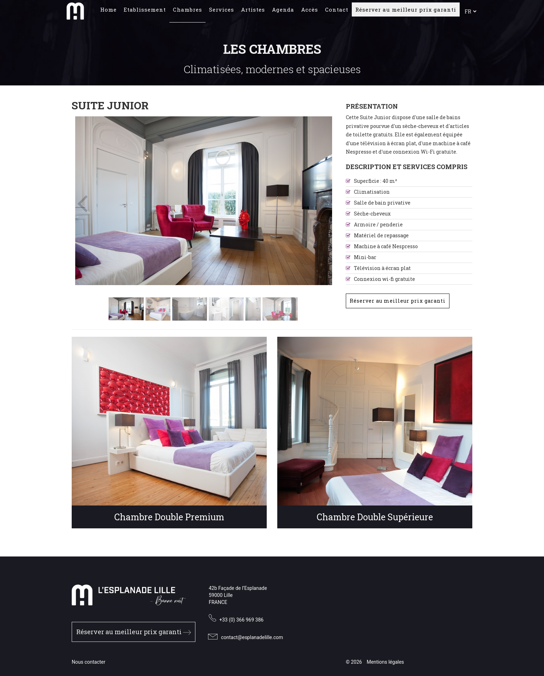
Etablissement (145, 12)
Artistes (253, 12)
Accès (309, 12)
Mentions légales (385, 662)
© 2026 (354, 662)
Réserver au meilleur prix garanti (405, 12)
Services (221, 12)
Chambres (187, 12)
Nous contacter (88, 662)
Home (108, 12)
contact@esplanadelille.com (252, 637)
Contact (336, 12)
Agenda (283, 12)
